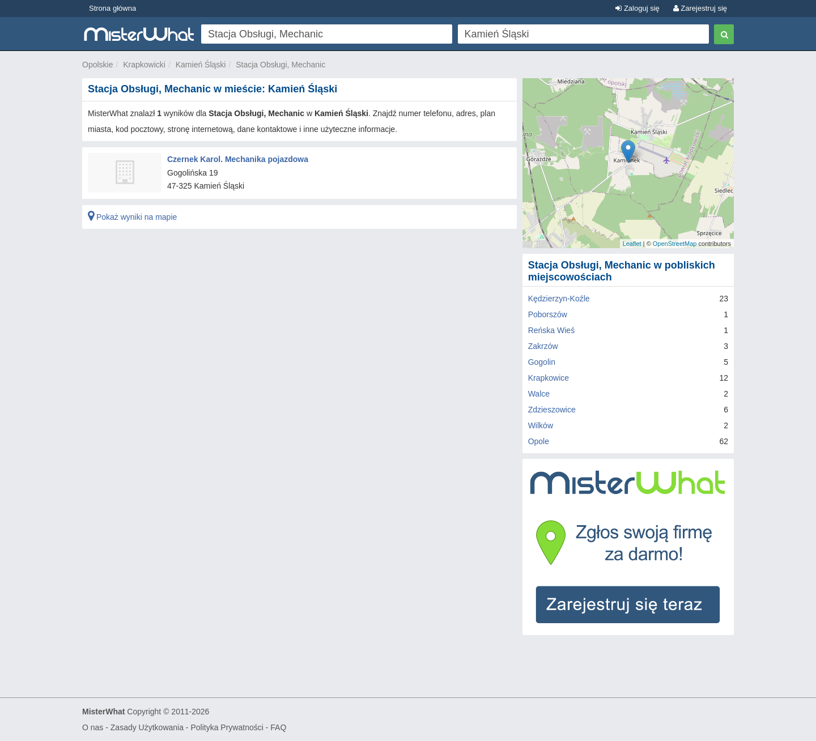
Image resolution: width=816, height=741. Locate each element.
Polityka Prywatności (226, 727)
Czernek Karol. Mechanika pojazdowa (237, 159)
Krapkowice (548, 377)
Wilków (540, 425)
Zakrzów (543, 346)
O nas (92, 727)
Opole (538, 441)
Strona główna (112, 8)
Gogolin (541, 362)
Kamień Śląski (201, 64)
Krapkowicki (144, 64)
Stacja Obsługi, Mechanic (280, 64)
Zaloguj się (637, 8)
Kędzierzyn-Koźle (559, 298)
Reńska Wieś (551, 330)
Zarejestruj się (700, 8)
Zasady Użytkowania (147, 727)
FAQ (278, 727)
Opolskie (97, 64)
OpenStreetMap (675, 243)
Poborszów (547, 314)
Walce (539, 393)
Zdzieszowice (552, 409)
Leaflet (632, 243)
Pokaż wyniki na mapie (132, 217)
